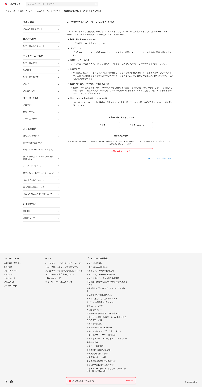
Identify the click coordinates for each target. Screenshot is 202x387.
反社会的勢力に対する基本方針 (100, 365)
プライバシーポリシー (96, 306)
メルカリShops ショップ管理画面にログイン (64, 271)
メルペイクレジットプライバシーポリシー (105, 331)
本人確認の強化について (33, 187)
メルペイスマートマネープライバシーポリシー (107, 339)
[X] (6, 382)
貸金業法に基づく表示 (96, 357)
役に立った (104, 125)
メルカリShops (10, 286)
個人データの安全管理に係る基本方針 (103, 313)
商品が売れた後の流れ (33, 143)
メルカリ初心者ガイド (33, 29)
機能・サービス (26, 11)
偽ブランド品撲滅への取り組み (100, 302)
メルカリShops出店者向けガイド (59, 274)
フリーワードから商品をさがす (58, 282)
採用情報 (8, 267)
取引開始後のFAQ (31, 77)
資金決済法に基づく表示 (97, 353)
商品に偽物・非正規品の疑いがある (38, 173)
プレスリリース (11, 271)
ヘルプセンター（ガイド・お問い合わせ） (63, 263)
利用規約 (27, 211)
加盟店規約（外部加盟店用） (99, 350)
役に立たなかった (137, 125)
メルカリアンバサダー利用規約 (100, 271)
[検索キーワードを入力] (60, 4)
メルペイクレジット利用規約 (99, 327)
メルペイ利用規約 (94, 324)
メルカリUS (9, 282)
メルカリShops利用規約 (97, 267)
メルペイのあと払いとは (33, 180)
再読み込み (130, 380)
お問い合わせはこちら (121, 151)
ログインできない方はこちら (160, 158)
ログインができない (32, 166)
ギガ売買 (56, 11)
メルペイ (27, 84)
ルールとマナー (30, 119)
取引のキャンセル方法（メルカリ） (38, 149)
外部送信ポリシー (94, 310)
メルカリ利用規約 (94, 263)
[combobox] (62, 4)
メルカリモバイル (43, 11)
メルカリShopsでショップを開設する (61, 267)
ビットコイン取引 (31, 98)
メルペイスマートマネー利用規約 (101, 335)
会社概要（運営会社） (13, 263)
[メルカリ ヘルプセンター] (14, 4)
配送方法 (27, 70)
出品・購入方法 (30, 63)
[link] (161, 158)
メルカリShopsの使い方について (37, 194)
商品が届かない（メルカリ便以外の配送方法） (38, 157)
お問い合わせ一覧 (53, 278)
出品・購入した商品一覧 (33, 46)
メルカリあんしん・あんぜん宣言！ (102, 298)
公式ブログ (9, 274)
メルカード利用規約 (95, 346)
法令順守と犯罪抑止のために (99, 295)
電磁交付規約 (92, 342)
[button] (96, 4)
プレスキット (10, 278)
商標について (29, 218)
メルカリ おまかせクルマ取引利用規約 (103, 278)
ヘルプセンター (10, 11)
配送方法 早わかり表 (32, 136)
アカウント (28, 105)
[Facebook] (11, 382)
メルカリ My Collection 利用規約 (101, 274)
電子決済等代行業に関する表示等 (101, 361)
